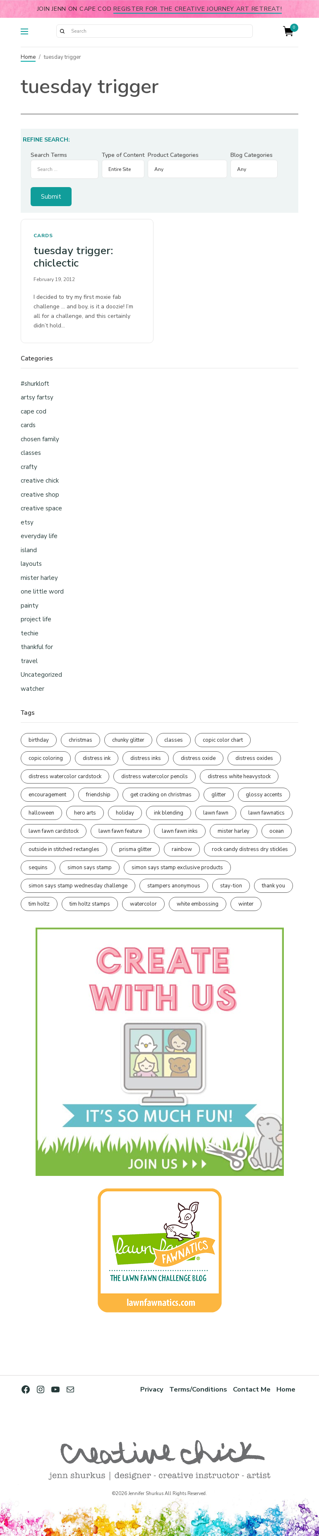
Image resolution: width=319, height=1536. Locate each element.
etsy (27, 522)
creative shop (40, 494)
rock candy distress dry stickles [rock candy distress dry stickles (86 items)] (250, 849)
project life (36, 619)
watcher (32, 689)
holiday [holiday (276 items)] (125, 813)
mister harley (39, 578)
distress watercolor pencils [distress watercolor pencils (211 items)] (154, 776)
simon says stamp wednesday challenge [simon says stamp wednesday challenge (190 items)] (78, 885)
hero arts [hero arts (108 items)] (85, 813)
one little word (42, 591)
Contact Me (252, 1389)
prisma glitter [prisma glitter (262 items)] (135, 849)
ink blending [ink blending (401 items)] (168, 813)
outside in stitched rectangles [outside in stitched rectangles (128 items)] (64, 849)
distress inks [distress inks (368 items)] (145, 758)
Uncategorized (41, 675)
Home (28, 57)
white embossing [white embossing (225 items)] (197, 904)
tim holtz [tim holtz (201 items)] (39, 904)
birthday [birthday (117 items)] (39, 740)
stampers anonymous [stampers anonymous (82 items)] (173, 885)
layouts (31, 564)
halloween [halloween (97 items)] (41, 813)
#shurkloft (35, 384)
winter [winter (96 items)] (246, 904)
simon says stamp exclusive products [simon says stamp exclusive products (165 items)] (177, 867)
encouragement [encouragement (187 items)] (47, 794)
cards (43, 235)
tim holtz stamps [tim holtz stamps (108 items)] (90, 904)
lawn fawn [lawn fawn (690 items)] (215, 813)
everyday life (39, 536)
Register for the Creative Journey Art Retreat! (197, 9)
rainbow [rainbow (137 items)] (182, 849)
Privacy (151, 1389)
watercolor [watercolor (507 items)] (143, 904)
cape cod (33, 411)
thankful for (37, 647)
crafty (29, 467)
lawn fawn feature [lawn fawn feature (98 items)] (120, 831)
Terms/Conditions (198, 1389)
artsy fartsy (37, 397)
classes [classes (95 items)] (173, 740)
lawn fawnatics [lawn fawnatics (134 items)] (266, 813)
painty (29, 605)
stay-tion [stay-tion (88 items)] (231, 885)
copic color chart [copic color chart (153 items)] (223, 740)
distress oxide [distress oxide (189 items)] (198, 758)
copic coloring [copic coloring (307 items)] (46, 758)
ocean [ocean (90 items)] (276, 831)
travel (29, 661)
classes (31, 453)
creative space (41, 508)
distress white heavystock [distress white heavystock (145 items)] (239, 776)
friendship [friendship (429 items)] (98, 794)
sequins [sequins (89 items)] (38, 867)
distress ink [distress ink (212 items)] (96, 758)
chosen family (40, 439)
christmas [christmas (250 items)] (80, 740)
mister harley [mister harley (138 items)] (233, 831)
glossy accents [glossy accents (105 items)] (264, 794)
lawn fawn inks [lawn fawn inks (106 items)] (180, 831)
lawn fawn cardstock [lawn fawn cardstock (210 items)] (54, 831)
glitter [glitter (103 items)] (218, 794)
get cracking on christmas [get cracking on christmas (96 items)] (161, 794)
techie (29, 633)
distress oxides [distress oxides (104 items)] (254, 758)
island (29, 550)
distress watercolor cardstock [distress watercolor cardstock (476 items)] (65, 776)
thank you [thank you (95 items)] (273, 885)
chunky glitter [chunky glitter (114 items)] (128, 740)
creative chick (40, 480)
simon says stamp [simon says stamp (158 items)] (89, 867)
